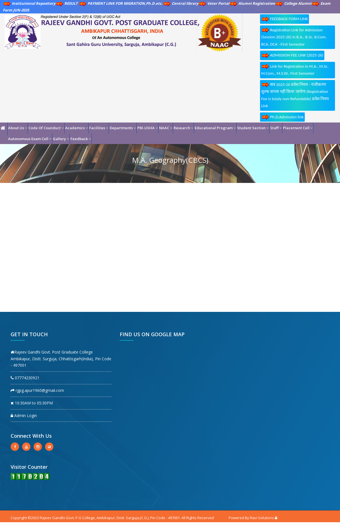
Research (183, 127)
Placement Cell (298, 127)
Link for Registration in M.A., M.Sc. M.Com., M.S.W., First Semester (295, 69)
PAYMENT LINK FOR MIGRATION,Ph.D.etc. (121, 3)
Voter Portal (213, 3)
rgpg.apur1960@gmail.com (37, 390)
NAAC (165, 127)
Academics (76, 127)
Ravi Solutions (262, 517)
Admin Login (24, 415)
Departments (123, 127)
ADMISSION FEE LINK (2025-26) (292, 55)
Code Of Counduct (46, 127)
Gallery (61, 138)
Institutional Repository (29, 3)
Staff (276, 127)
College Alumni (293, 3)
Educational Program (215, 127)
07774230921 (25, 377)
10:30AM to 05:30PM (32, 403)
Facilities (98, 127)
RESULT (67, 3)
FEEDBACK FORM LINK (284, 19)
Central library (180, 3)
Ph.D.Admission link (282, 117)
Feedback (80, 138)
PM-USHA (147, 127)
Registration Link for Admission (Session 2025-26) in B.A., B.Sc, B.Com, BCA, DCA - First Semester (293, 36)
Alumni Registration (252, 3)
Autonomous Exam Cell (29, 138)
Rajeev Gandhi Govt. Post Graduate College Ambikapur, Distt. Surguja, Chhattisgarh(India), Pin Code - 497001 (61, 358)
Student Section (253, 127)
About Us (17, 127)
